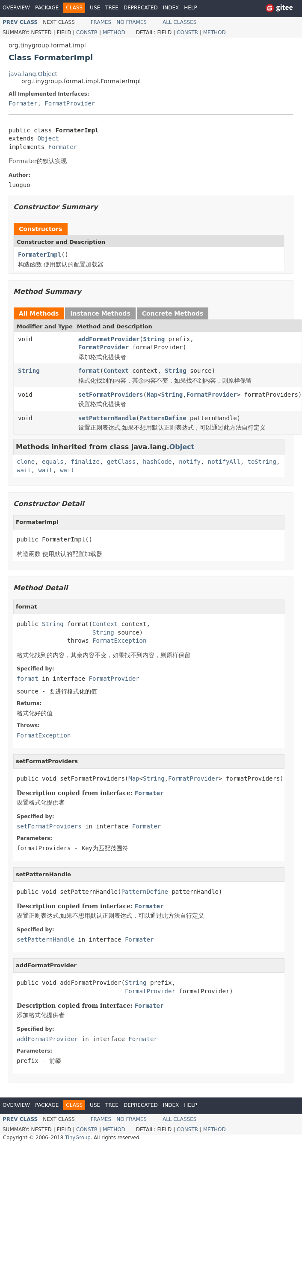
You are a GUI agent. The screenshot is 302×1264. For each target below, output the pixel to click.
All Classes (179, 22)
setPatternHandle (107, 418)
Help (190, 8)
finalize (85, 461)
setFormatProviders (110, 394)
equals (53, 461)
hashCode (157, 461)
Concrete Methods (173, 313)
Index (171, 8)
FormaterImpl (39, 254)
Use (95, 8)
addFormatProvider (108, 339)
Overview (16, 8)
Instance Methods (100, 313)
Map (152, 394)
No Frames (131, 22)
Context (116, 370)
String (154, 339)
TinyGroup (78, 1138)
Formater (23, 103)
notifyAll (224, 461)
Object (48, 138)
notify (190, 461)
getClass (121, 461)
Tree (111, 8)
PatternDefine (163, 418)
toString (262, 461)
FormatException (119, 640)
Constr (87, 32)
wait (24, 470)
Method (114, 32)
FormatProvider (69, 103)
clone (26, 461)
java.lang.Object (33, 73)
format (89, 370)
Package (47, 8)
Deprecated (141, 8)
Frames (101, 22)
